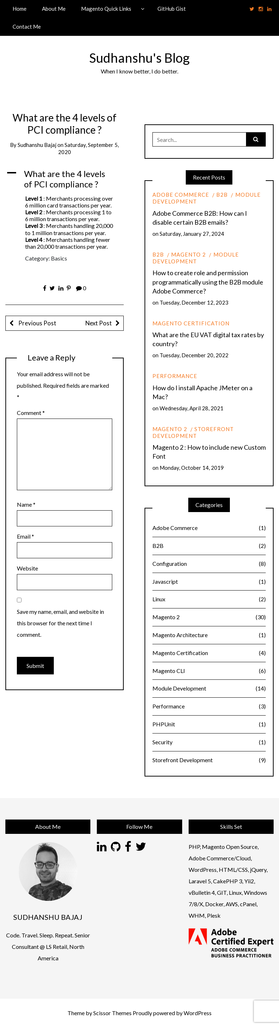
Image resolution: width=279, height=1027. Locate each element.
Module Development (195, 257)
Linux (209, 599)
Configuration (209, 564)
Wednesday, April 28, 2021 (191, 408)
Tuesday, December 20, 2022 (194, 355)
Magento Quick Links (106, 8)
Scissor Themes (112, 1012)
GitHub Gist (171, 8)
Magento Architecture (209, 635)
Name (26, 504)
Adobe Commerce (180, 194)
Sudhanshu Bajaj (37, 145)
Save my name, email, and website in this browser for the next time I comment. (60, 623)
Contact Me (27, 26)
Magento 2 (188, 254)
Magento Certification (191, 323)
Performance (174, 376)
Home (20, 8)
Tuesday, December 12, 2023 (194, 302)
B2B (222, 194)
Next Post (98, 323)
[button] (64, 179)
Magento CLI (209, 671)
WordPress (198, 1012)
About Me (54, 8)
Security (209, 742)
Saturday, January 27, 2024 (192, 233)
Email (25, 536)
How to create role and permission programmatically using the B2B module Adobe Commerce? (207, 282)
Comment (31, 412)
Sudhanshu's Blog (139, 58)
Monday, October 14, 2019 (192, 467)
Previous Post (36, 323)
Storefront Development (193, 432)
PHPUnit (209, 724)
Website (27, 568)
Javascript (209, 582)
